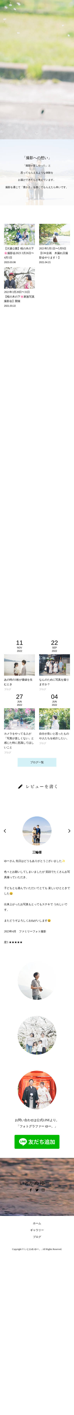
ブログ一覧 (37, 762)
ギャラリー (37, 1230)
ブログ (37, 1236)
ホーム (37, 1223)
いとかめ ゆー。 (37, 1183)
